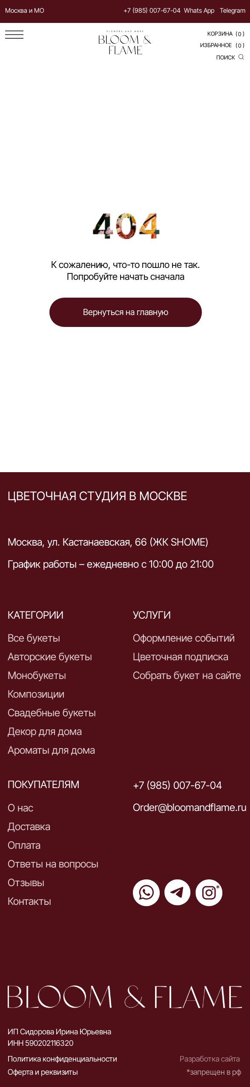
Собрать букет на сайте (187, 675)
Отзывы (26, 882)
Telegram (232, 10)
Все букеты (34, 638)
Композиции (36, 694)
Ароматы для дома (51, 750)
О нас (20, 808)
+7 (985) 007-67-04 (152, 10)
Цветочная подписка (180, 657)
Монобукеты (37, 675)
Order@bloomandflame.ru (190, 807)
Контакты (29, 901)
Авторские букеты (50, 657)
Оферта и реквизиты (43, 1071)
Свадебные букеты (52, 713)
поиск (225, 57)
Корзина (220, 33)
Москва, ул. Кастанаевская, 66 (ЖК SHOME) (108, 542)
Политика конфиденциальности (62, 1058)
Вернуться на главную (125, 312)
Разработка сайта (210, 1058)
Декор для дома (45, 731)
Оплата (24, 845)
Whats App (199, 10)
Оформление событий (184, 638)
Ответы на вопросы (53, 864)
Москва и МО (24, 10)
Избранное (216, 45)
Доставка (29, 826)
